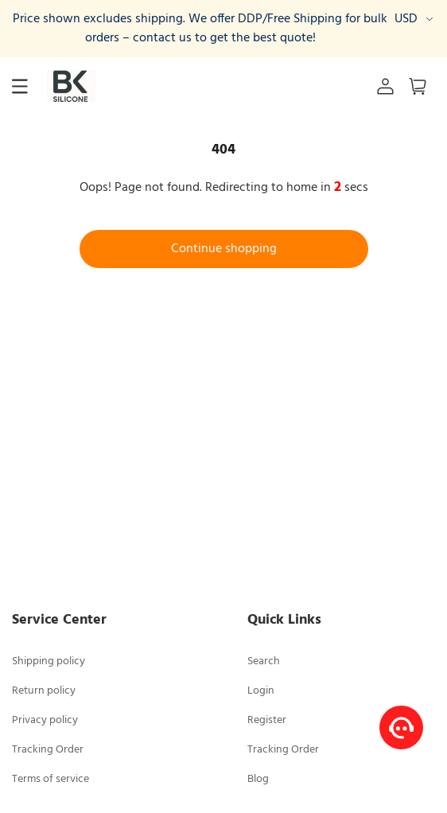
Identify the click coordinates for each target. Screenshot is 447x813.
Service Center (59, 620)
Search (263, 661)
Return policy (44, 691)
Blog (258, 779)
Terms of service (50, 779)
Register (266, 720)
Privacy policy (45, 720)
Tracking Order (48, 750)
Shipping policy (48, 661)
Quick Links (284, 620)
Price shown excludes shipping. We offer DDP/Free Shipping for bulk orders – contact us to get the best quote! (200, 29)
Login (260, 691)
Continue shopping (224, 249)
